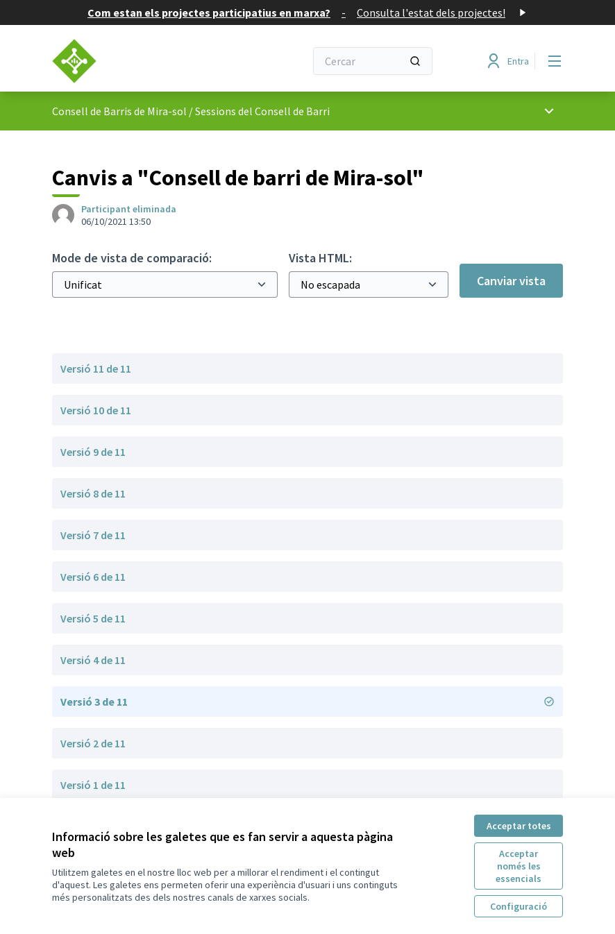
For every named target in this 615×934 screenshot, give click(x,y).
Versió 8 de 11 (93, 493)
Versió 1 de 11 (93, 785)
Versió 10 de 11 (95, 410)
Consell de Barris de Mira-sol (119, 111)
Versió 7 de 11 (93, 535)
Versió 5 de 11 (93, 618)
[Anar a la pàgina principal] (144, 61)
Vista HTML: (320, 258)
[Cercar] (373, 61)
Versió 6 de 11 (93, 577)
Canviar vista (511, 281)
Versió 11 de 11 (95, 368)
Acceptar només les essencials (518, 866)
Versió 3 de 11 (307, 701)
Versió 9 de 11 (93, 452)
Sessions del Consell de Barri (262, 111)
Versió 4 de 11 (93, 660)
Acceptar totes (519, 826)
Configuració (518, 906)
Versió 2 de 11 (93, 743)
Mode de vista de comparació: (132, 258)
